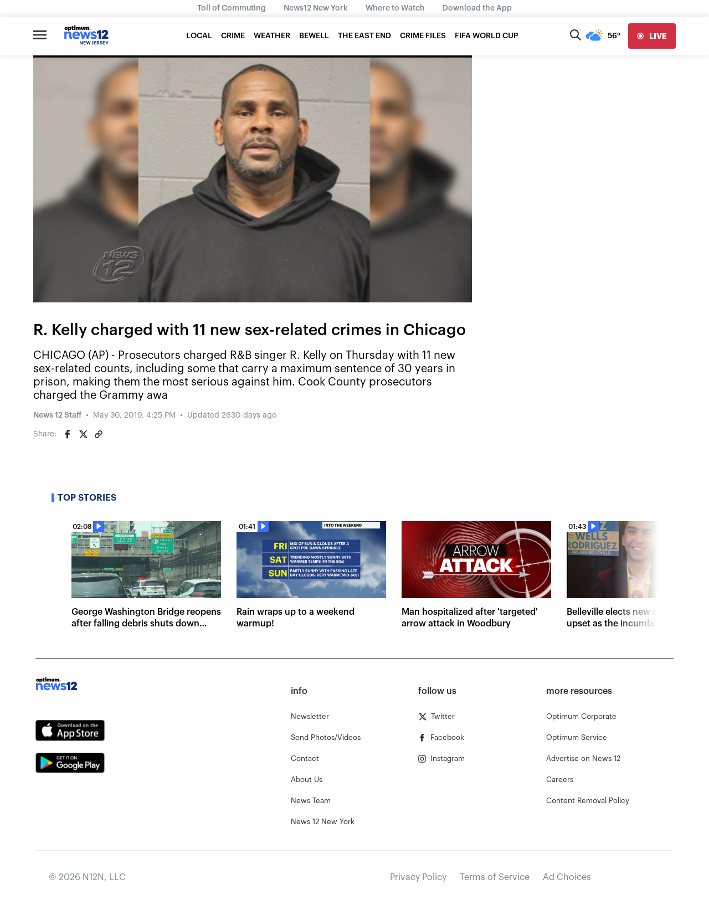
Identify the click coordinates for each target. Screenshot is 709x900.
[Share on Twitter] (83, 434)
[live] (652, 36)
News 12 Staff (57, 415)
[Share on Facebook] (67, 434)
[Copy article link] (98, 434)
